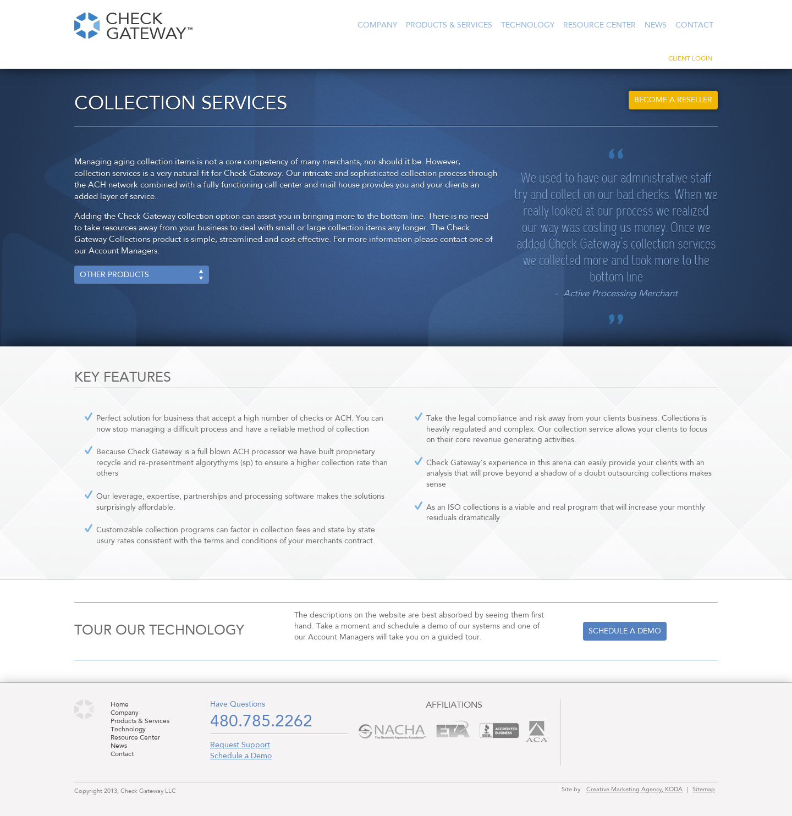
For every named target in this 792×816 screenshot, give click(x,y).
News (656, 25)
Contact (694, 25)
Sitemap (703, 789)
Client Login (690, 59)
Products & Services (449, 25)
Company (377, 25)
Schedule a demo (624, 631)
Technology (527, 25)
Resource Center (599, 25)
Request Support (240, 745)
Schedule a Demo (241, 756)
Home (120, 705)
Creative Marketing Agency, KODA (634, 789)
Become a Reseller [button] (673, 100)
